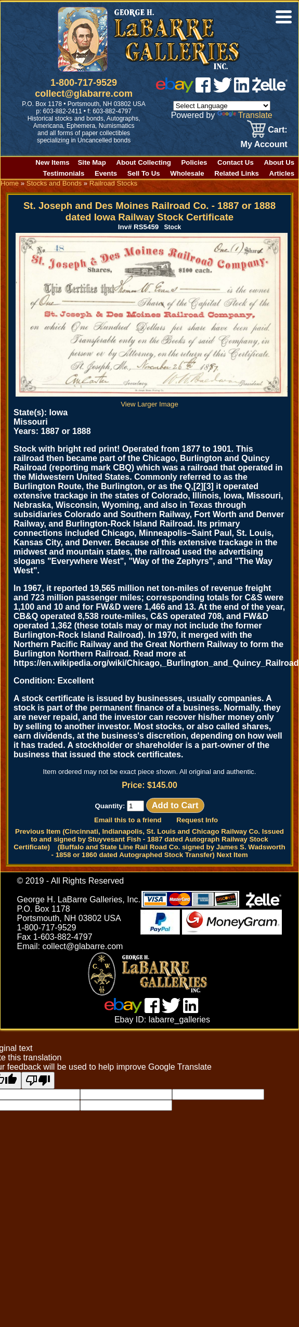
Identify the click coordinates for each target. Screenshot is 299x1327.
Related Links (236, 173)
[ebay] (174, 89)
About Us (279, 162)
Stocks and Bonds (54, 183)
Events (106, 173)
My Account (264, 144)
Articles (281, 173)
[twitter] (222, 89)
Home (10, 183)
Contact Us (235, 162)
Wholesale (187, 173)
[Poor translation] (38, 1080)
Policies (194, 162)
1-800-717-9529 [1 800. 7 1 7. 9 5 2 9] (83, 82)
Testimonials (64, 173)
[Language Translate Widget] (221, 106)
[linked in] (242, 89)
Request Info (197, 820)
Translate (244, 115)
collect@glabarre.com (84, 93)
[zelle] (270, 89)
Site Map (92, 162)
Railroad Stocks (113, 183)
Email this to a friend (128, 820)
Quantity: (119, 806)
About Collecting (143, 162)
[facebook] (203, 89)
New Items (52, 162)
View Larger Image (152, 400)
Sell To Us (143, 173)
